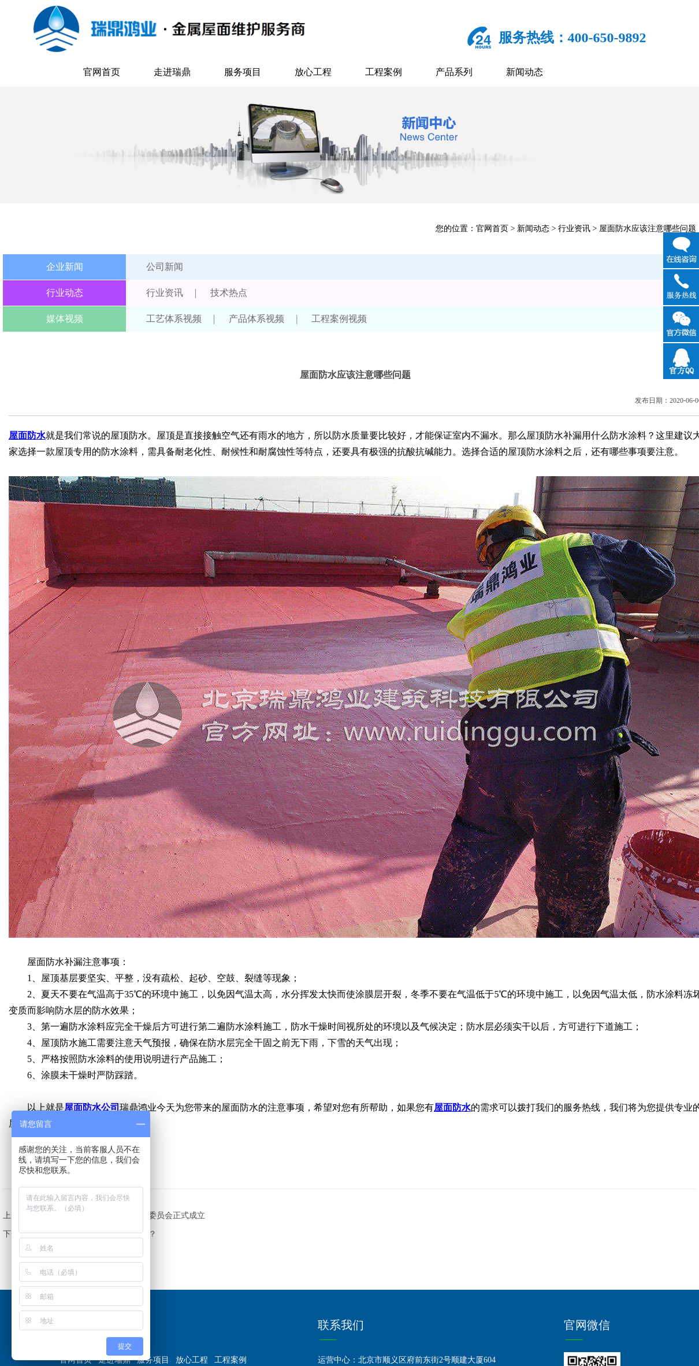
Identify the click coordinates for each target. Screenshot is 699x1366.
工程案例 (383, 72)
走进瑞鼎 (172, 72)
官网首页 (101, 72)
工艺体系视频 (174, 319)
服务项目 (242, 72)
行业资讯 (574, 228)
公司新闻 (164, 267)
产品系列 (454, 72)
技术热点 (228, 293)
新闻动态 (524, 72)
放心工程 (313, 72)
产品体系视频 (256, 319)
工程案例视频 (339, 319)
